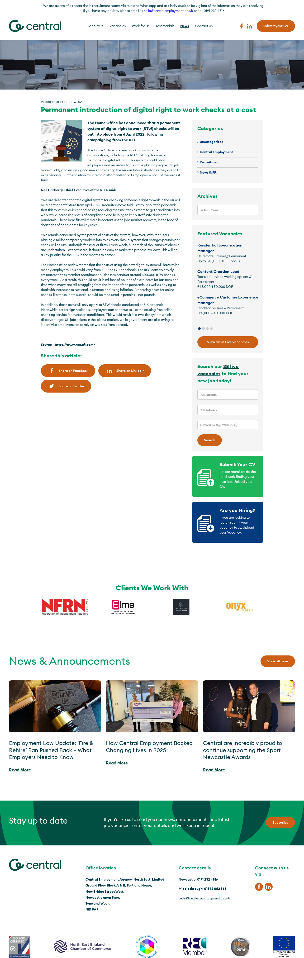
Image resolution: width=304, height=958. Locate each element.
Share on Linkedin (124, 370)
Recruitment (210, 162)
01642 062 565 (215, 889)
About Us (96, 26)
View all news (277, 661)
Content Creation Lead (218, 271)
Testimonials (165, 26)
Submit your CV (275, 26)
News (184, 26)
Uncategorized (211, 142)
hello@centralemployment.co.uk (168, 11)
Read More (20, 770)
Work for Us (140, 26)
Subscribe (280, 822)
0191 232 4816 (207, 879)
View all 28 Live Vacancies (228, 342)
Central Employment (216, 152)
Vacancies (117, 26)
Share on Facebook (68, 370)
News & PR (208, 172)
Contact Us (204, 26)
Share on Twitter (66, 386)
